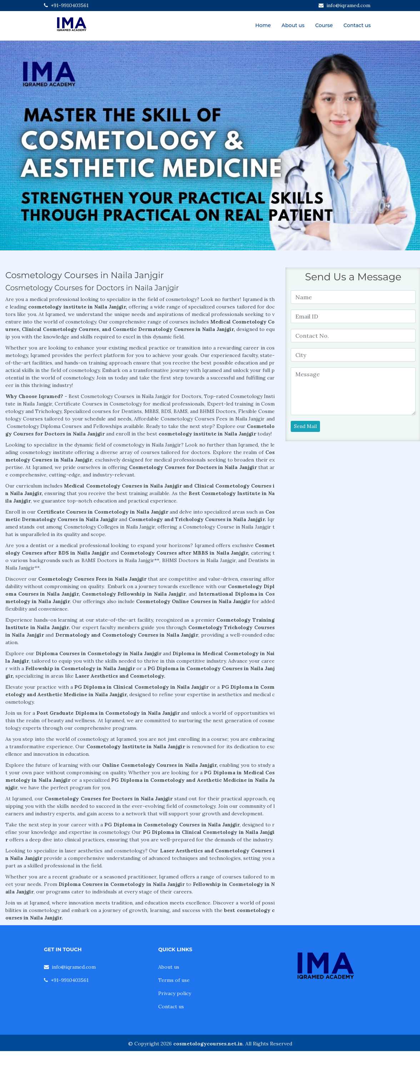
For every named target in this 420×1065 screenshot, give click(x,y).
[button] (31, 145)
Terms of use (174, 980)
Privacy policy (174, 993)
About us (292, 25)
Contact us (357, 25)
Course (324, 25)
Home (263, 25)
